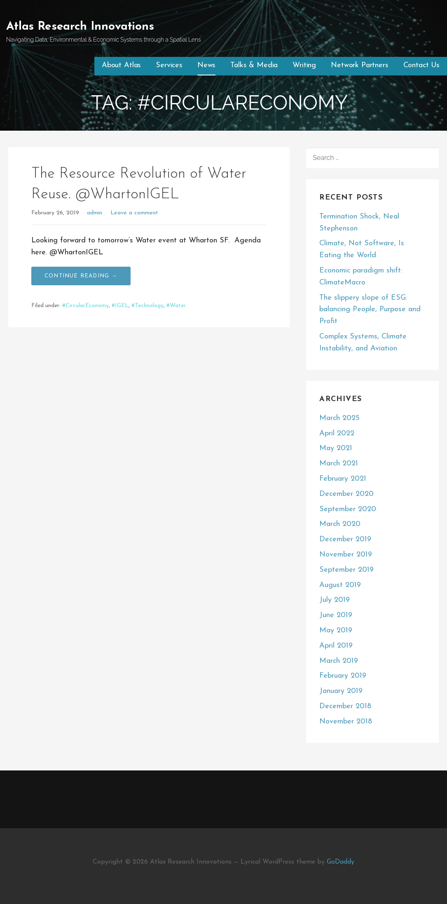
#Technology (147, 306)
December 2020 (346, 494)
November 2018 (345, 722)
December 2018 (345, 706)
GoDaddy (340, 862)
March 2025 (339, 418)
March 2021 (338, 463)
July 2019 (334, 600)
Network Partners (359, 65)
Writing (304, 65)
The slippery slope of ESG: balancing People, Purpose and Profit (370, 310)
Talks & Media (254, 65)
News (206, 65)
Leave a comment (134, 213)
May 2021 (335, 448)
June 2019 (335, 615)
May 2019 (335, 630)
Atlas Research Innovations (80, 27)
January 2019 (341, 691)
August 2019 (340, 585)
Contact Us (421, 65)
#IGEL (120, 306)
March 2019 (338, 661)
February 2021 (342, 479)
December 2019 (345, 539)
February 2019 (342, 676)
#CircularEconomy (85, 306)
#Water (176, 306)
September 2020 (347, 509)
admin (94, 213)
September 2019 (346, 570)
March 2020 (339, 524)
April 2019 (336, 646)
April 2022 (336, 433)
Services (169, 65)
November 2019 (345, 555)
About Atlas (121, 65)
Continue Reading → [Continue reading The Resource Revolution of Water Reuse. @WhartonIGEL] (80, 276)
